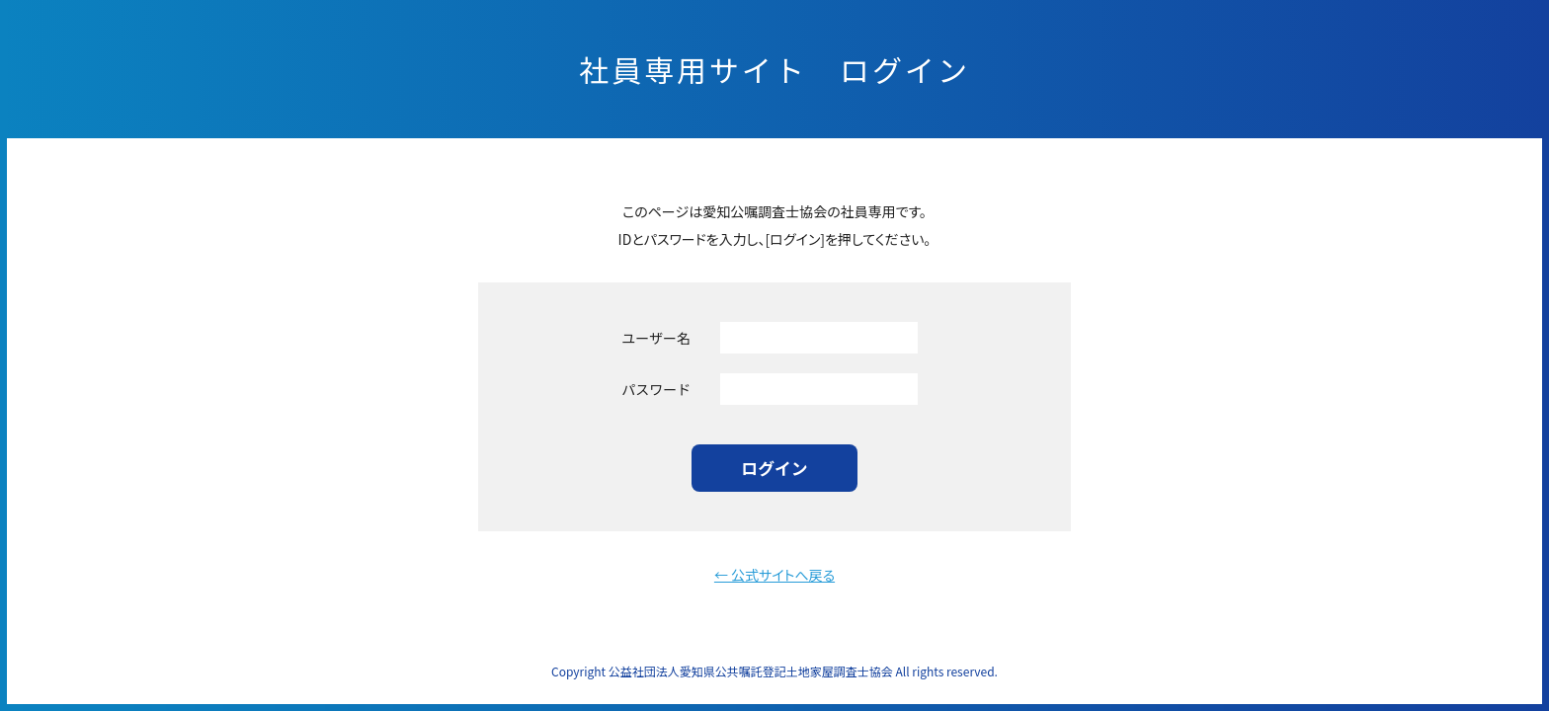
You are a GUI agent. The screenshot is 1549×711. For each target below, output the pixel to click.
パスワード (656, 389)
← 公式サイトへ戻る (774, 575)
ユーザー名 (656, 338)
